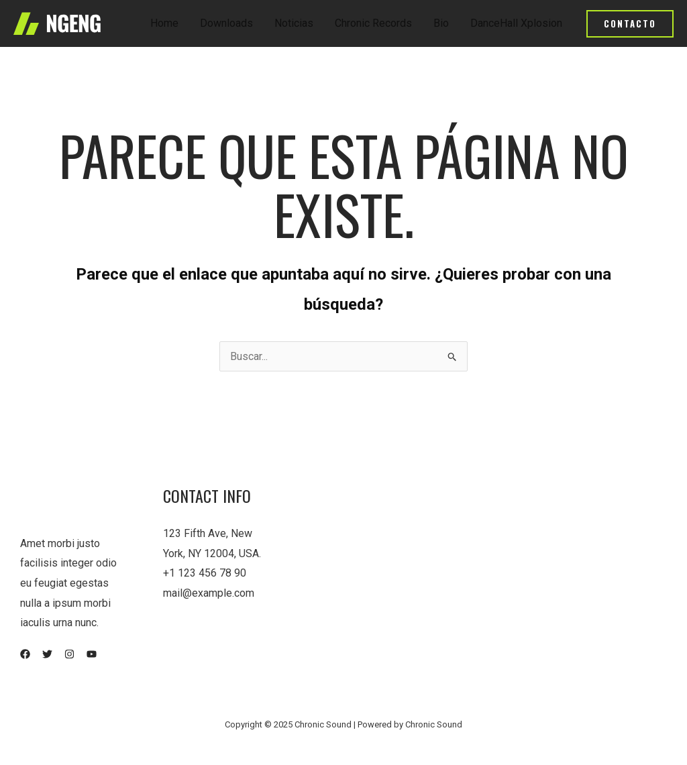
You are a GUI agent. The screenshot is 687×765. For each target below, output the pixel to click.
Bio (441, 23)
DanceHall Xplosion (516, 23)
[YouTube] (92, 654)
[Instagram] (69, 654)
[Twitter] (47, 654)
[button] (630, 24)
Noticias (293, 23)
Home (164, 23)
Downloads (226, 23)
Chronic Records (373, 23)
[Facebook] (25, 654)
